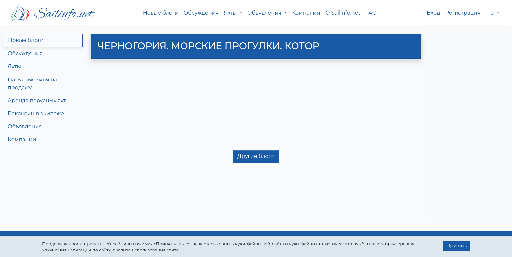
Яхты (14, 67)
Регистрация (463, 13)
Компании (306, 13)
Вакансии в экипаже (36, 113)
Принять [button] (456, 246)
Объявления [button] (265, 13)
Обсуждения (201, 13)
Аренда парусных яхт (37, 100)
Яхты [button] (231, 13)
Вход (433, 13)
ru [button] (491, 13)
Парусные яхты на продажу (32, 84)
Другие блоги (256, 156)
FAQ (370, 13)
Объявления (25, 126)
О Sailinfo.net (343, 13)
